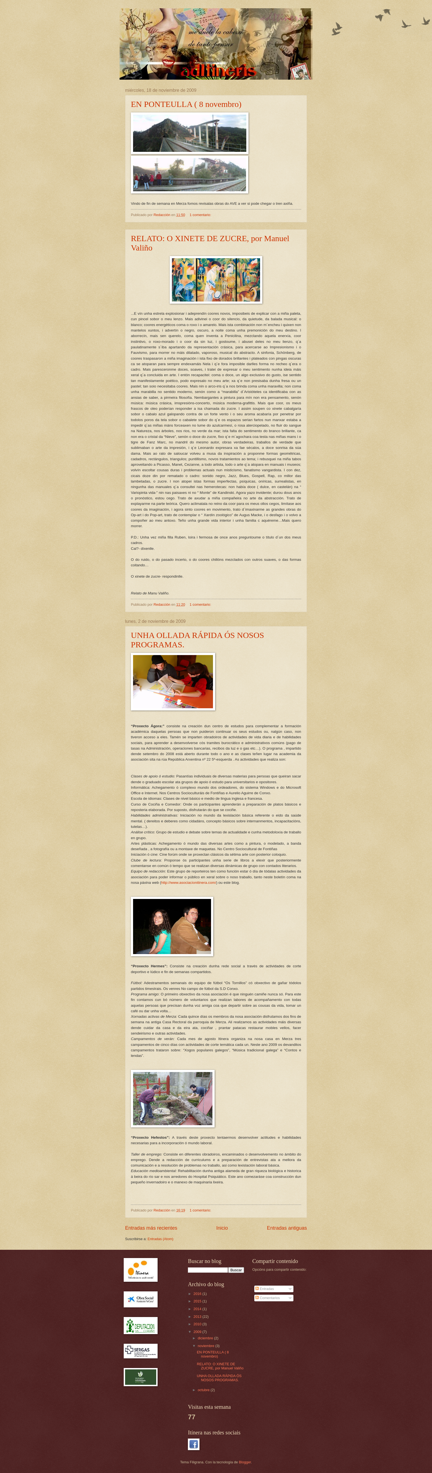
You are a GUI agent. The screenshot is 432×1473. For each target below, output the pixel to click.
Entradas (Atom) (161, 1239)
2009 (197, 1332)
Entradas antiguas (287, 1228)
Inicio (222, 1228)
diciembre (206, 1338)
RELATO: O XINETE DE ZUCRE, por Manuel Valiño (220, 1366)
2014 (197, 1309)
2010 (197, 1324)
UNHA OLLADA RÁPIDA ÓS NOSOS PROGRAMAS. (219, 1378)
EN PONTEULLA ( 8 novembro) (186, 104)
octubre (204, 1390)
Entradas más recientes (151, 1228)
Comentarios (267, 1298)
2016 (197, 1294)
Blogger (245, 1462)
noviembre (206, 1346)
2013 (197, 1317)
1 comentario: (201, 215)
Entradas (264, 1289)
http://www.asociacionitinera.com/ (188, 882)
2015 (197, 1301)
